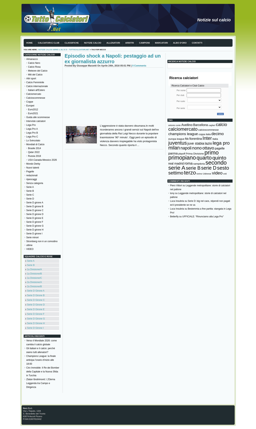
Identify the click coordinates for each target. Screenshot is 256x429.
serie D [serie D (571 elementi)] (208, 168)
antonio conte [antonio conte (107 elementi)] (174, 125)
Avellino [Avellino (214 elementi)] (186, 125)
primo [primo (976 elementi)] (211, 152)
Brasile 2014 (34, 148)
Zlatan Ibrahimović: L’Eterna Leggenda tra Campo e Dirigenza (40, 383)
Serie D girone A (34, 202)
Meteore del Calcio (37, 70)
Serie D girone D (35, 214)
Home (29, 43)
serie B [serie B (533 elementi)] (193, 168)
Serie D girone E (34, 218)
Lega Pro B (32, 132)
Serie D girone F (34, 222)
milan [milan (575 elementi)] (174, 147)
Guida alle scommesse (38, 117)
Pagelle (30, 171)
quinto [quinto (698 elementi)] (219, 158)
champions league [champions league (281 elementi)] (183, 134)
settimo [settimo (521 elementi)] (176, 172)
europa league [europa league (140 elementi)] (176, 138)
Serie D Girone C (36, 300)
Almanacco (32, 59)
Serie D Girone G (36, 318)
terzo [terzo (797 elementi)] (190, 173)
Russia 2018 (34, 156)
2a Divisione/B (34, 286)
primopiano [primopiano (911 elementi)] (182, 158)
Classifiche (72, 43)
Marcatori (161, 43)
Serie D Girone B (36, 295)
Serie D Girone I (35, 328)
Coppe (29, 101)
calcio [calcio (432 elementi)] (221, 124)
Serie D (30, 198)
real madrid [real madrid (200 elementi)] (176, 163)
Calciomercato (33, 94)
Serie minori (32, 237)
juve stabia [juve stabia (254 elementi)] (195, 143)
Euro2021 (33, 113)
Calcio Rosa (34, 67)
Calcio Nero (34, 63)
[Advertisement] (114, 97)
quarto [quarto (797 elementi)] (204, 158)
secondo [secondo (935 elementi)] (216, 163)
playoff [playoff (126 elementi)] (181, 153)
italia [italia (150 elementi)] (215, 138)
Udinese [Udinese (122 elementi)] (207, 173)
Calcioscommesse (35, 98)
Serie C (30, 194)
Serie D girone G (35, 225)
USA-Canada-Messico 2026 (42, 160)
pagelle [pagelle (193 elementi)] (220, 148)
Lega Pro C (32, 136)
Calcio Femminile (35, 82)
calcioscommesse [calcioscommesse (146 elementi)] (208, 129)
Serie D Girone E (36, 309)
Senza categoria (34, 183)
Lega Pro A (32, 129)
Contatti (197, 43)
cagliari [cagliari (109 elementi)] (212, 125)
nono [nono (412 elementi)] (197, 148)
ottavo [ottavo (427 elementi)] (208, 148)
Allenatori (113, 43)
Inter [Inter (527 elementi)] (207, 138)
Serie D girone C (35, 210)
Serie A (30, 187)
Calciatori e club (48, 43)
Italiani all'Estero (36, 90)
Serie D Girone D (36, 304)
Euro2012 (33, 109)
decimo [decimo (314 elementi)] (217, 134)
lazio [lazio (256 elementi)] (208, 143)
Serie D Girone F (35, 314)
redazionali (32, 175)
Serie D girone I (34, 233)
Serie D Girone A (35, 290)
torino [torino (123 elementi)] (199, 173)
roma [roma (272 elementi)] (188, 163)
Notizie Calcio (92, 43)
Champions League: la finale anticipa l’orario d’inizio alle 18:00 (41, 360)
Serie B (30, 191)
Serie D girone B (34, 206)
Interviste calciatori (36, 121)
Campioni (144, 43)
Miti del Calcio (35, 74)
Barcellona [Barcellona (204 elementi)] (200, 125)
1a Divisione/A (34, 269)
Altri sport (31, 78)
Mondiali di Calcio (35, 144)
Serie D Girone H (36, 323)
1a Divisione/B (34, 273)
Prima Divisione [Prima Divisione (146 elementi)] (195, 153)
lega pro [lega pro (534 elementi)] (221, 143)
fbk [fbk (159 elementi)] (187, 138)
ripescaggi (31, 179)
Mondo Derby (33, 163)
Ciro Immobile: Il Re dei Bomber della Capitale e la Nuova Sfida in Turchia (42, 371)
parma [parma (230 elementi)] (173, 153)
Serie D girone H (35, 229)
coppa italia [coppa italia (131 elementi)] (205, 134)
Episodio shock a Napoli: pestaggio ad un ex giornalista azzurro (113, 58)
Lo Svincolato (33, 140)
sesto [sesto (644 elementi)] (223, 168)
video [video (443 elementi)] (217, 172)
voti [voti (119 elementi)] (225, 173)
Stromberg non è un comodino (42, 241)
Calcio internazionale (37, 86)
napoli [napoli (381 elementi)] (185, 148)
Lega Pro (31, 125)
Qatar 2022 (34, 152)
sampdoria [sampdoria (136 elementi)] (199, 163)
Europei (30, 105)
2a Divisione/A (34, 282)
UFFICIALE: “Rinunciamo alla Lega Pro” (203, 216)
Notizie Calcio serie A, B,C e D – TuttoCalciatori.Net (64, 50)
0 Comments (139, 65)
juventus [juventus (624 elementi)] (177, 143)
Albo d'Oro (180, 43)
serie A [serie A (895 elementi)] (176, 168)
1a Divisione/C (34, 278)
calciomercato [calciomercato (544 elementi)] (183, 129)
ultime (29, 245)
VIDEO (30, 249)
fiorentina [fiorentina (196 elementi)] (195, 138)
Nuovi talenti (32, 167)
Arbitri (129, 43)
